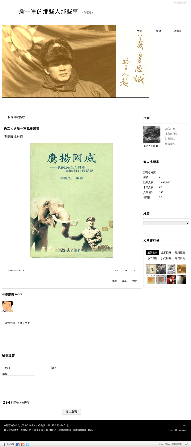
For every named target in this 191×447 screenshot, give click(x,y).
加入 (167, 444)
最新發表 (152, 252)
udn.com (183, 430)
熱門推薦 (180, 258)
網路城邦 (177, 444)
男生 (27, 323)
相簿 (158, 31)
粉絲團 (10, 444)
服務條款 (51, 430)
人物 (19, 323)
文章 (139, 31)
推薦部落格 (171, 133)
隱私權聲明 (79, 430)
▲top (184, 425)
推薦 (114, 281)
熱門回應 (166, 258)
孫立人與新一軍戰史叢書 (22, 128)
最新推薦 (180, 252)
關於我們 (26, 430)
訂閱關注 (170, 138)
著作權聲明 (64, 430)
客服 (90, 430)
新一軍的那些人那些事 (48, 11)
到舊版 (88, 12)
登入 (160, 444)
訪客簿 (177, 31)
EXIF (134, 281)
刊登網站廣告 (11, 430)
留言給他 (170, 143)
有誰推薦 (12, 294)
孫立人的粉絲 (150, 145)
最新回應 (166, 252)
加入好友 (170, 128)
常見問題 (39, 430)
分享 (124, 281)
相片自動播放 (16, 117)
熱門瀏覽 (152, 258)
